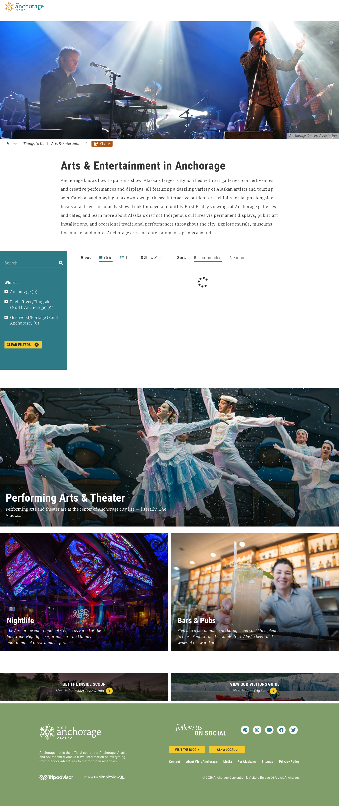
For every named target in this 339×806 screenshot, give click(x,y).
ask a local (227, 750)
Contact (174, 762)
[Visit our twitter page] (293, 730)
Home (13, 143)
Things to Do (35, 143)
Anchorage (23, 291)
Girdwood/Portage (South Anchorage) (35, 320)
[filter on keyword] (61, 263)
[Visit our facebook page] (281, 730)
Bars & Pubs (197, 621)
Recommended (208, 257)
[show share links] (102, 144)
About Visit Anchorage (201, 762)
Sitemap (267, 762)
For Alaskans (247, 762)
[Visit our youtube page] (269, 730)
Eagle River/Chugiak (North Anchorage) (31, 304)
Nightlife (20, 621)
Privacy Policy (289, 762)
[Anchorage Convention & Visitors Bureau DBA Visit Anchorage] (24, 6)
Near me (237, 257)
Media (227, 762)
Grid (106, 257)
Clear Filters (23, 344)
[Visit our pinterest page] (245, 730)
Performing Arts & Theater (65, 497)
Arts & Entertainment (69, 143)
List (126, 257)
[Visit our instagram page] (257, 730)
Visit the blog (187, 750)
